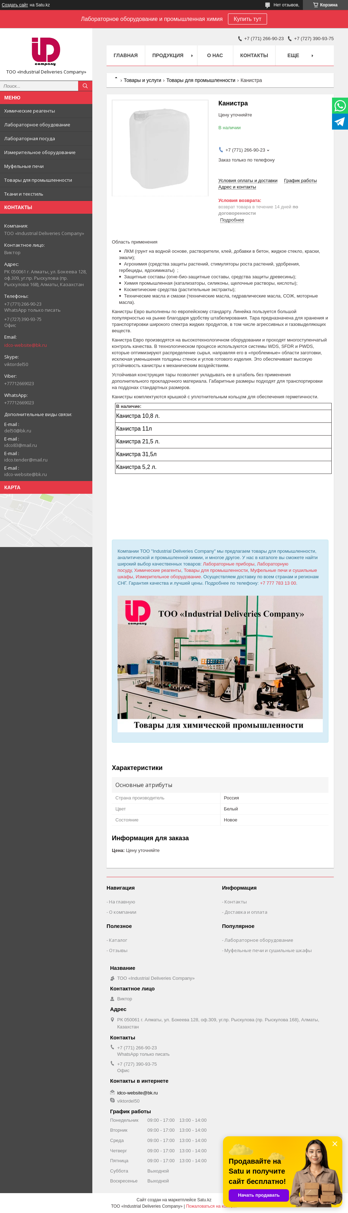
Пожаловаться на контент (211, 1206)
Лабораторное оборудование (258, 940)
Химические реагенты (29, 111)
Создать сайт (15, 4)
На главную (122, 901)
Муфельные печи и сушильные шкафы (268, 950)
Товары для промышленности (38, 180)
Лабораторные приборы (229, 564)
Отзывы (118, 950)
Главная (126, 55)
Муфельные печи (24, 166)
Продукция (168, 55)
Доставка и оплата (245, 912)
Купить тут (247, 19)
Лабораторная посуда (29, 138)
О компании (122, 912)
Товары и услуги (142, 80)
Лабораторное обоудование (37, 124)
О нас (215, 55)
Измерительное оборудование (40, 152)
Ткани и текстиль (23, 194)
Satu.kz (204, 1199)
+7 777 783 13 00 (278, 583)
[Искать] (85, 86)
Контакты (254, 55)
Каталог (118, 940)
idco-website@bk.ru (25, 345)
